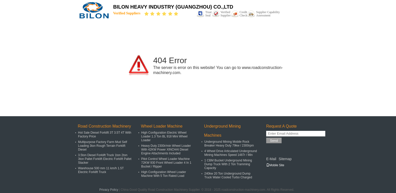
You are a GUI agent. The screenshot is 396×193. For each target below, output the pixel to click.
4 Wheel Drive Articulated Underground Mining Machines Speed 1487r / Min (230, 153)
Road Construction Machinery (104, 126)
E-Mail (271, 159)
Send (274, 140)
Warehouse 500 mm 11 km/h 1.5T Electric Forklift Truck (101, 170)
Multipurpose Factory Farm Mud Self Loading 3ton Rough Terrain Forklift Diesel (102, 145)
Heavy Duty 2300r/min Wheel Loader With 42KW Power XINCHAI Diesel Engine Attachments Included (166, 149)
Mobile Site (275, 165)
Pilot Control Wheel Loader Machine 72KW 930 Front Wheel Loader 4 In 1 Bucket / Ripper (166, 162)
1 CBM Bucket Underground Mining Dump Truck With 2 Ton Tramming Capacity (228, 164)
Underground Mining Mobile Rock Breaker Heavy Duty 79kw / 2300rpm (229, 143)
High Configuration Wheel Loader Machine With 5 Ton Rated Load (163, 174)
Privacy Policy (108, 189)
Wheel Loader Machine (162, 126)
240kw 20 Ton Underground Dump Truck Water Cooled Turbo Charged (228, 175)
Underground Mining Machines (222, 130)
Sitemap (285, 159)
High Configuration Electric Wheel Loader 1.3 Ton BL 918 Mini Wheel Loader (164, 136)
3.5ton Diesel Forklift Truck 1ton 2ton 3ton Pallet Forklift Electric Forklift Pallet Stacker (104, 158)
